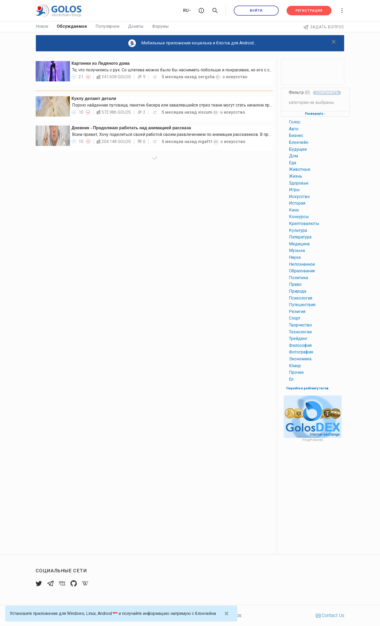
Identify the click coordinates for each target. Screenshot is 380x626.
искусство (237, 76)
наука (295, 257)
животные (299, 169)
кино (294, 210)
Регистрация (309, 10)
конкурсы (299, 216)
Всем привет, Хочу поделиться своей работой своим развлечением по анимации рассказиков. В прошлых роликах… (187, 134)
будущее (298, 149)
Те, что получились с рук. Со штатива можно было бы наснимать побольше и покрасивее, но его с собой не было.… (186, 69)
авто (293, 128)
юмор (295, 365)
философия (300, 345)
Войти (256, 10)
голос (294, 122)
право (295, 284)
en (291, 379)
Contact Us (330, 615)
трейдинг (298, 338)
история (297, 203)
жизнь (295, 176)
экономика (300, 358)
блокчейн (298, 142)
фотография (301, 352)
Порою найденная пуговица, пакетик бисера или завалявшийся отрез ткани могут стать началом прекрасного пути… (187, 105)
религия (297, 311)
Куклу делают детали (94, 98)
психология (300, 298)
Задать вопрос (323, 27)
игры (294, 189)
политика (298, 277)
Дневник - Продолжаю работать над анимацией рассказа (131, 128)
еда (292, 162)
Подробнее (312, 440)
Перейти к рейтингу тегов (307, 388)
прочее (296, 372)
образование (302, 270)
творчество (300, 325)
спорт (294, 318)
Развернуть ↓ (315, 114)
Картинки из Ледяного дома (101, 63)
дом (293, 155)
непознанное (302, 264)
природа (297, 291)
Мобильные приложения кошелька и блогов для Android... (192, 43)
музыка (297, 250)
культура (298, 230)
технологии (300, 331)
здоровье (298, 183)
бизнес (296, 135)
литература (300, 237)
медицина (299, 243)
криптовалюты (304, 223)
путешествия (302, 304)
